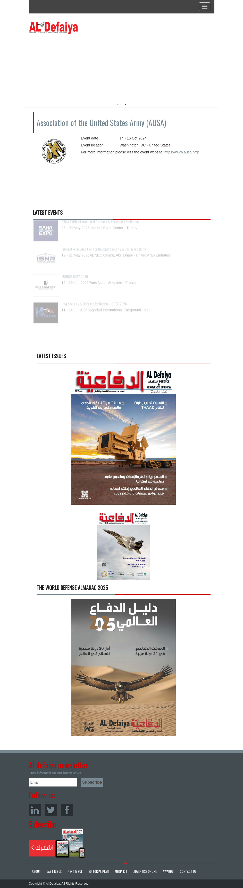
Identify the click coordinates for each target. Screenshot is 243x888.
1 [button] (117, 104)
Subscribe (57, 843)
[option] (76, 66)
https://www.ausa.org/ (181, 152)
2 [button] (125, 104)
